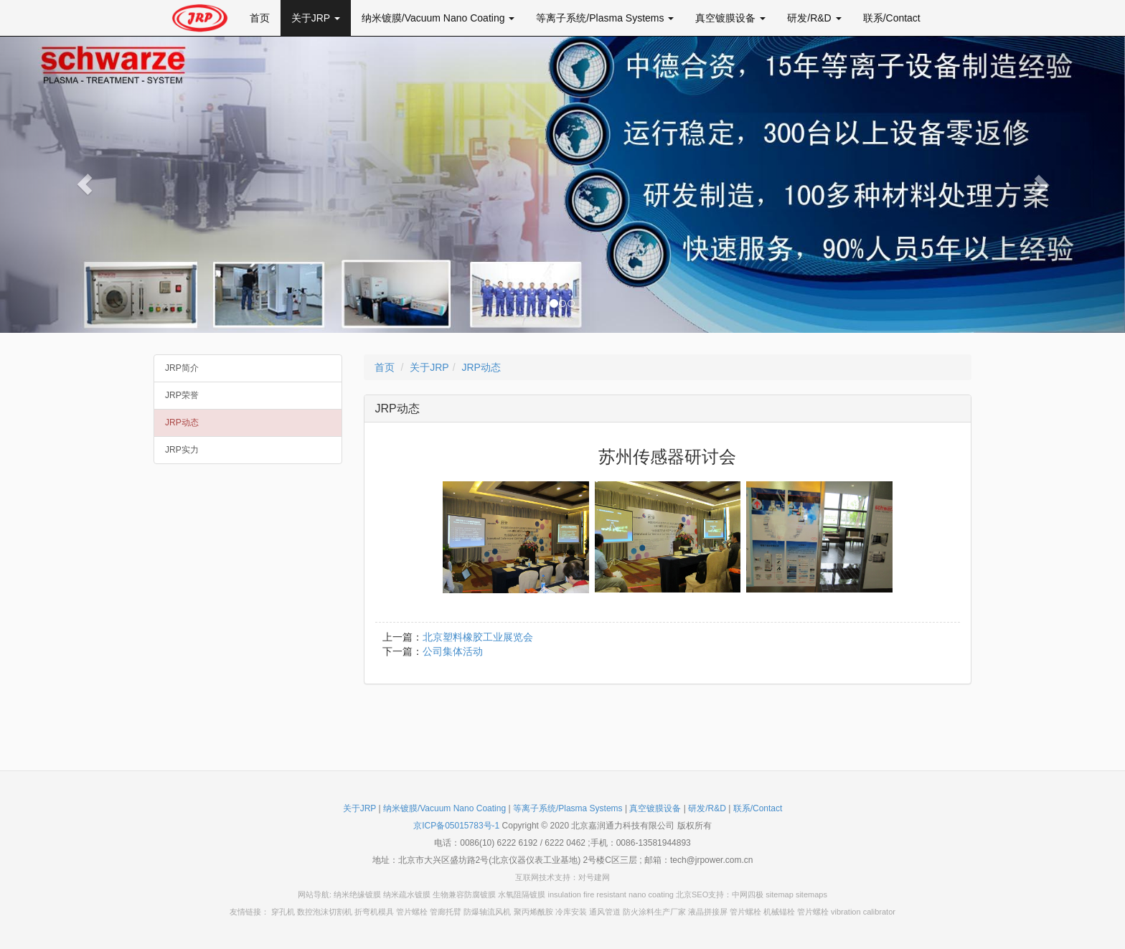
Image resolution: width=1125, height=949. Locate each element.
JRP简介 (182, 368)
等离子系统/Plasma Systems (605, 18)
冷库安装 (571, 911)
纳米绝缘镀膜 (357, 894)
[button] (84, 185)
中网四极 (747, 894)
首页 (260, 18)
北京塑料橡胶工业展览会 (478, 637)
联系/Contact (892, 18)
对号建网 (594, 877)
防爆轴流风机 (487, 911)
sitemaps (811, 894)
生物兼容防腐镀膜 (464, 894)
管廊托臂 (445, 911)
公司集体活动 (453, 651)
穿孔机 (283, 911)
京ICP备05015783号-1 (456, 826)
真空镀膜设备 (730, 18)
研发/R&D (814, 18)
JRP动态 (182, 422)
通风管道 (605, 911)
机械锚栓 (779, 911)
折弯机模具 (374, 911)
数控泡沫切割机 (324, 911)
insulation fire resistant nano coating (610, 894)
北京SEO (692, 894)
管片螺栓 (412, 911)
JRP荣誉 (182, 395)
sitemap (780, 894)
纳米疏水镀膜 (406, 894)
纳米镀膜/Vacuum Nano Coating (438, 18)
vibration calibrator (863, 911)
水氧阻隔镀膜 (521, 894)
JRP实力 (182, 450)
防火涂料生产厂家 (654, 911)
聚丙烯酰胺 (533, 911)
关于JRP (315, 18)
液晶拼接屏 (708, 911)
